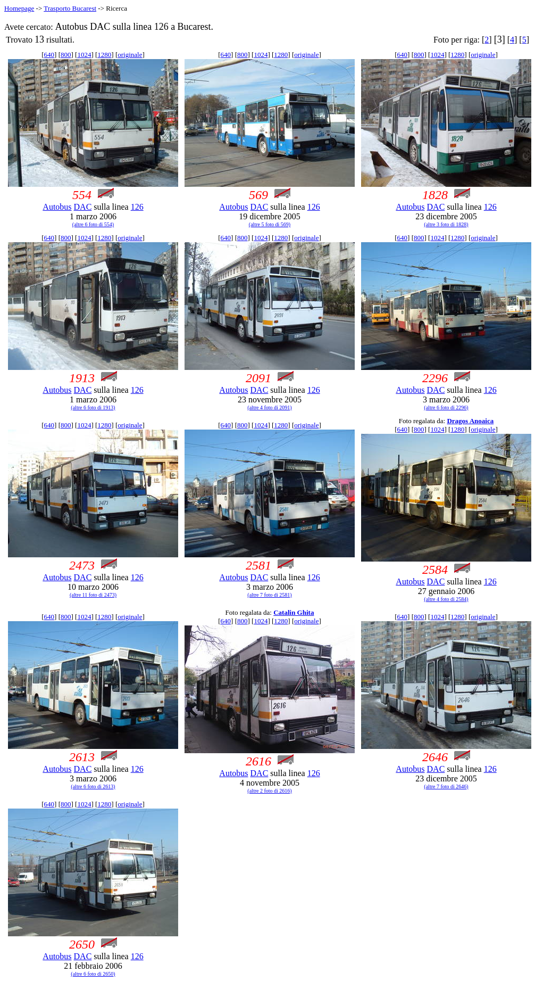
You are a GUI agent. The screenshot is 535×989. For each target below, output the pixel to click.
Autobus (57, 206)
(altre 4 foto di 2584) (446, 599)
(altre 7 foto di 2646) (446, 786)
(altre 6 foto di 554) (93, 224)
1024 (84, 55)
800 (66, 55)
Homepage (19, 8)
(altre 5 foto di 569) (269, 224)
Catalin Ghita (293, 612)
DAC (83, 206)
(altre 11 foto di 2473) (93, 595)
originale (130, 55)
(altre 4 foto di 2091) (269, 407)
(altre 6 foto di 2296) (446, 407)
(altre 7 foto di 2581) (269, 595)
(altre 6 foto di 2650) (93, 974)
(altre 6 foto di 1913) (93, 407)
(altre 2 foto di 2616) (269, 791)
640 (49, 55)
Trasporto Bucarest (70, 8)
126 (137, 206)
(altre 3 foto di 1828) (446, 224)
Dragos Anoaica (470, 421)
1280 (104, 55)
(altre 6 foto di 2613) (93, 786)
